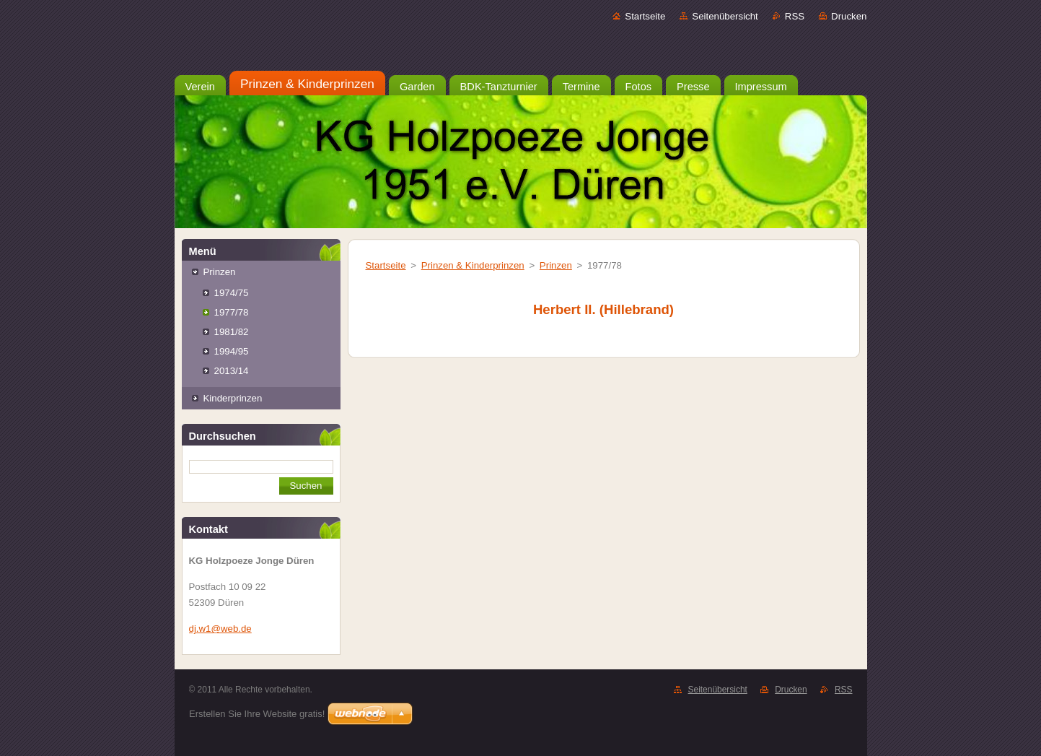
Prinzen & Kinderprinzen (472, 265)
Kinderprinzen (233, 398)
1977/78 (231, 312)
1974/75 (231, 292)
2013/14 (231, 370)
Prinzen (219, 271)
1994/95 (231, 351)
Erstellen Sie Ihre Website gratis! (257, 713)
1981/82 (231, 331)
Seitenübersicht (724, 16)
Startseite (645, 16)
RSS (794, 16)
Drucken (848, 16)
